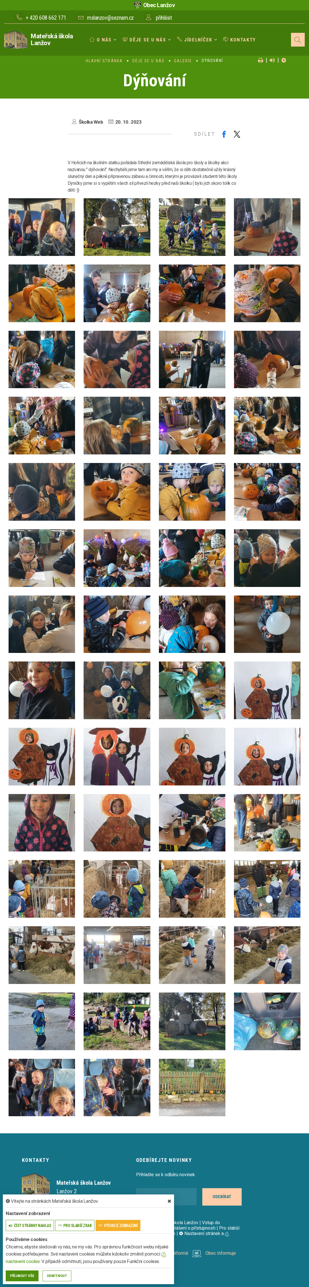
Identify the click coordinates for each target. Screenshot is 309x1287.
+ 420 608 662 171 (46, 17)
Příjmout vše (22, 1276)
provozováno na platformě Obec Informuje (186, 1253)
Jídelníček (194, 40)
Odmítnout (57, 1276)
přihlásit (164, 18)
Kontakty (239, 40)
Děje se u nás (144, 40)
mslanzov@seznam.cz (110, 17)
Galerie (183, 61)
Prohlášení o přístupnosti (190, 1228)
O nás (101, 40)
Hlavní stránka (104, 61)
